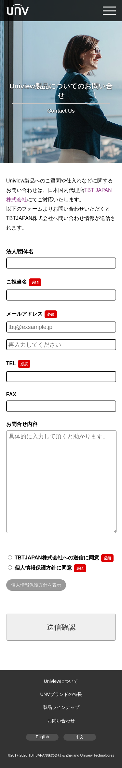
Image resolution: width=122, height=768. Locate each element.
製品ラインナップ (61, 707)
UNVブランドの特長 (61, 694)
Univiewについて (61, 681)
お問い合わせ (61, 720)
